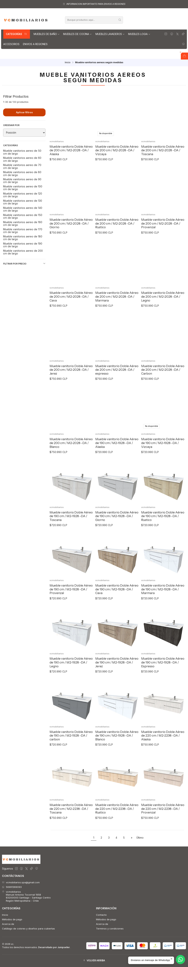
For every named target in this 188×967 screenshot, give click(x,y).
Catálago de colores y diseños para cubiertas (28, 928)
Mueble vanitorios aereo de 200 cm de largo (23, 252)
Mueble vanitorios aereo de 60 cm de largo (22, 159)
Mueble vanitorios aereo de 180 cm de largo (22, 238)
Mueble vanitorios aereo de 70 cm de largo (22, 166)
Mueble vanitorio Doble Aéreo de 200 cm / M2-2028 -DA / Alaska (71, 150)
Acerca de (8, 923)
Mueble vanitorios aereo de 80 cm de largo (22, 173)
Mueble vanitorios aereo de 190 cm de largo (22, 245)
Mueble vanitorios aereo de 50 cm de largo (22, 152)
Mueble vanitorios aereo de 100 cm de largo (22, 188)
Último (140, 837)
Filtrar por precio (24, 263)
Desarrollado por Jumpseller (54, 947)
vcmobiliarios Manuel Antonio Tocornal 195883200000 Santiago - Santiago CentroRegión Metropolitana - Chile (26, 896)
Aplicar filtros (24, 112)
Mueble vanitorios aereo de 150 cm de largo (22, 216)
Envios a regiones (35, 44)
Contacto (101, 914)
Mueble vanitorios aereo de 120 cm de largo (22, 195)
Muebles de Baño (47, 34)
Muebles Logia (139, 34)
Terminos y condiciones (110, 928)
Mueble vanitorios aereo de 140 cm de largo (22, 209)
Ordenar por (11, 125)
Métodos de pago (12, 919)
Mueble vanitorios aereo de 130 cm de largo (22, 202)
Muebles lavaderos (110, 34)
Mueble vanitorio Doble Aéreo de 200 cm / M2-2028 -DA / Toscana (162, 150)
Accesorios (11, 44)
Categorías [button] (16, 34)
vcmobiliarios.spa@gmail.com (21, 882)
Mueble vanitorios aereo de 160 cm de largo (22, 223)
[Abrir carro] (184, 56)
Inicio (67, 62)
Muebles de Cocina (77, 34)
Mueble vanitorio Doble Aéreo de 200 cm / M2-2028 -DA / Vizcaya (116, 150)
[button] (94, 961)
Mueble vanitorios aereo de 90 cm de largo (22, 181)
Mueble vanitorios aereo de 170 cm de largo (22, 231)
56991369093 (12, 886)
